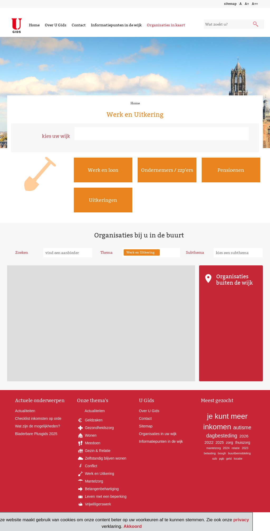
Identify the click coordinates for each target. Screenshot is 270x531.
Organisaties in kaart (166, 25)
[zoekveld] (234, 24)
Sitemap (145, 426)
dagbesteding (221, 436)
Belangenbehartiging (98, 489)
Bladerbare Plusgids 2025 (36, 434)
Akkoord (133, 526)
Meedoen (88, 443)
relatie (235, 448)
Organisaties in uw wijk (157, 434)
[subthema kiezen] (238, 252)
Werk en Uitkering (95, 473)
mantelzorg (213, 448)
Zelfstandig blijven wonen (101, 458)
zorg (229, 442)
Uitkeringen (103, 200)
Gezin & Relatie (93, 451)
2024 (226, 448)
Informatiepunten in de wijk (116, 25)
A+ (247, 4)
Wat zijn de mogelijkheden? (37, 426)
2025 (220, 442)
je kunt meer (227, 416)
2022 (208, 442)
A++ (255, 4)
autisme (242, 427)
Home (34, 25)
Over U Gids (55, 25)
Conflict (87, 466)
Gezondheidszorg (95, 428)
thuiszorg (242, 442)
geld (229, 458)
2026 (243, 436)
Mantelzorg (90, 481)
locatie (238, 458)
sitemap (230, 4)
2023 (245, 448)
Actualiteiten (25, 411)
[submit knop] (256, 24)
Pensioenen (231, 170)
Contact (79, 25)
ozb (214, 458)
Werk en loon (103, 170)
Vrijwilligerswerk (94, 504)
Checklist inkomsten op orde (38, 418)
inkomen (217, 427)
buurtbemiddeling (239, 453)
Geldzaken (90, 420)
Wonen (87, 435)
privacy (241, 519)
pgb (221, 458)
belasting (210, 453)
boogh (222, 453)
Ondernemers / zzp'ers (167, 170)
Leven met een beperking (102, 496)
